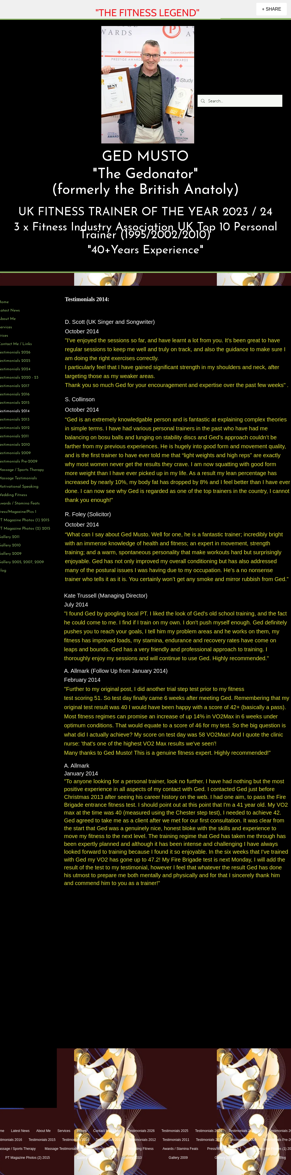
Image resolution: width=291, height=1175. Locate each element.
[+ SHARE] (271, 9)
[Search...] (239, 101)
